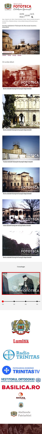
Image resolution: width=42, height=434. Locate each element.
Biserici (13, 19)
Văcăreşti (9, 55)
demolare (19, 55)
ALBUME (27, 15)
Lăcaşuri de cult (8, 19)
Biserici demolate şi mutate (20, 19)
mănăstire (4, 55)
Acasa (3, 19)
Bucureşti (14, 55)
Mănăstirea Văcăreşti (13, 21)
